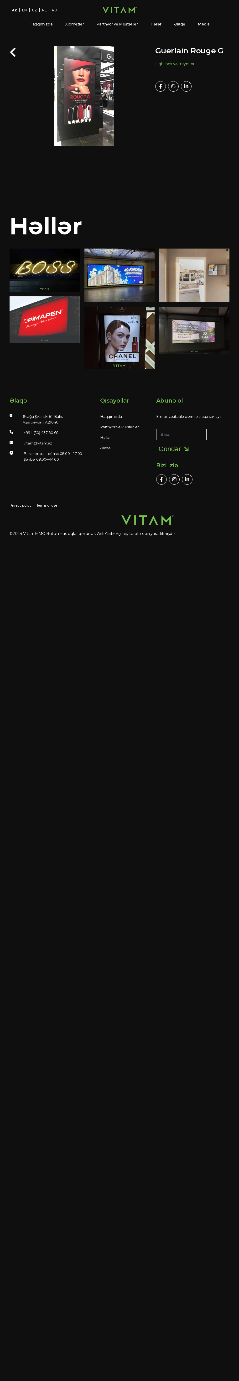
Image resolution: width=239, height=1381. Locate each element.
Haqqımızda (41, 24)
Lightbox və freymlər (175, 64)
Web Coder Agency (112, 534)
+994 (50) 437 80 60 (41, 432)
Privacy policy (20, 505)
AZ (14, 10)
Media (204, 24)
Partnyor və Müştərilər (117, 24)
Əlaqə (179, 24)
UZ (34, 10)
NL (44, 10)
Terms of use (46, 505)
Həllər (156, 24)
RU (54, 10)
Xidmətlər (74, 24)
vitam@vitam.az (38, 443)
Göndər (175, 449)
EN (24, 10)
